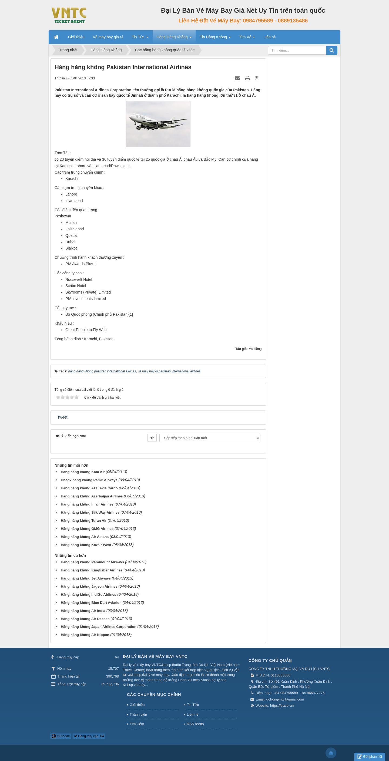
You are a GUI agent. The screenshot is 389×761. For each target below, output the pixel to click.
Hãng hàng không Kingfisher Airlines (91, 570)
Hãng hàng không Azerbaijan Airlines (92, 496)
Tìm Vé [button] (247, 38)
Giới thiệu (137, 705)
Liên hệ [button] (269, 37)
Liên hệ (192, 714)
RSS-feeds (195, 724)
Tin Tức (193, 705)
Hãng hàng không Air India (83, 611)
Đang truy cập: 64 (89, 736)
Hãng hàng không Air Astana (85, 537)
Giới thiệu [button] (76, 37)
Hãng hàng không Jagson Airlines (89, 586)
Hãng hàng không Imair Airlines (87, 504)
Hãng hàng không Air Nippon (85, 635)
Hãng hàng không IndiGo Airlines (88, 594)
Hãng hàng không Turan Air (84, 520)
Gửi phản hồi (369, 756)
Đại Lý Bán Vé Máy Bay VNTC (155, 656)
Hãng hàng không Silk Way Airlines (90, 512)
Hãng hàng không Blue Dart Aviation (91, 603)
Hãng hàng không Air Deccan (85, 619)
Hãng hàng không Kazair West (86, 545)
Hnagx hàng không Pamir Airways (89, 480)
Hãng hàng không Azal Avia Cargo (89, 488)
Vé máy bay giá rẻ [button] (108, 37)
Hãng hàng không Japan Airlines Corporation (98, 627)
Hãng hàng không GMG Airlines (87, 529)
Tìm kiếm (137, 724)
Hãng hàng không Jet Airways (86, 578)
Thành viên (138, 714)
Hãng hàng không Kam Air (83, 472)
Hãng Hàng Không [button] (174, 38)
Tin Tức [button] (140, 38)
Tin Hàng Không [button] (215, 38)
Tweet (62, 417)
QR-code (61, 736)
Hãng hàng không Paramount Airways (92, 562)
